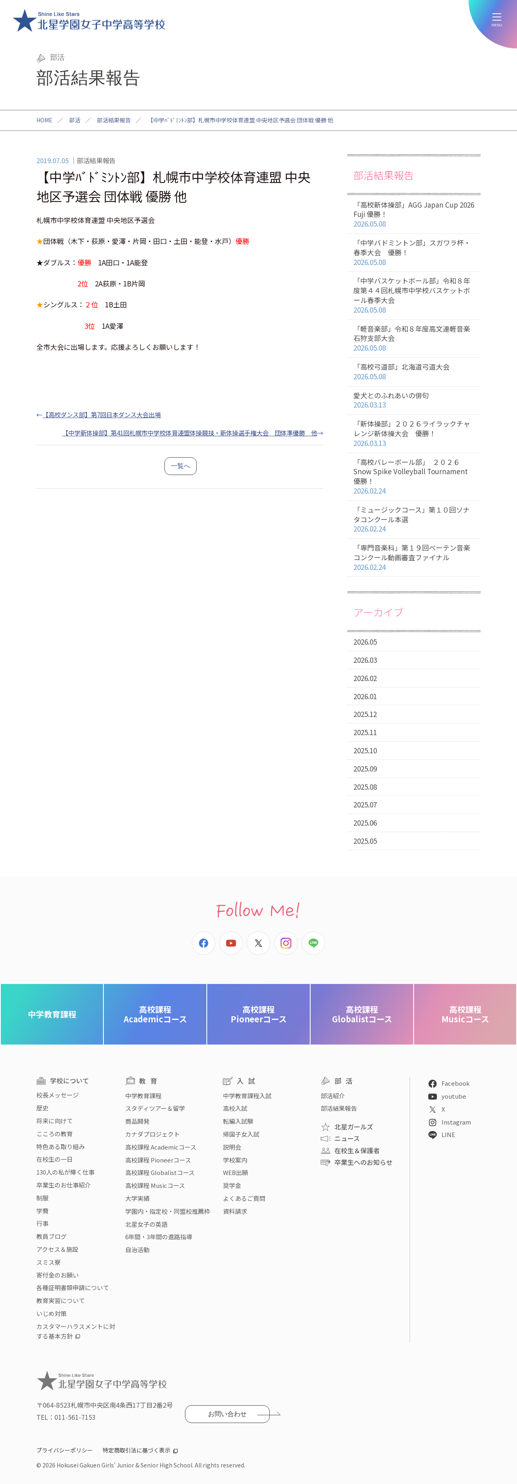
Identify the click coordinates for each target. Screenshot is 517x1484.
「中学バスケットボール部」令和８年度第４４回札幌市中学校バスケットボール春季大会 (414, 295)
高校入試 (235, 1108)
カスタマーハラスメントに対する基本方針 (75, 1331)
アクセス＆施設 (57, 1249)
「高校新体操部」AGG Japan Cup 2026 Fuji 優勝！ (414, 214)
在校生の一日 (54, 1159)
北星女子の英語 (146, 1224)
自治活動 (137, 1249)
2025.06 (365, 823)
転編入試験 (238, 1121)
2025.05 (365, 841)
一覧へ (180, 466)
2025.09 (365, 768)
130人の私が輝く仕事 (65, 1172)
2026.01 (365, 696)
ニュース (347, 1138)
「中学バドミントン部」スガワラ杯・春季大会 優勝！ (414, 252)
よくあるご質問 (244, 1198)
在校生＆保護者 (357, 1150)
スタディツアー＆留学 (155, 1108)
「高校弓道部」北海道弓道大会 (414, 372)
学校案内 (235, 1160)
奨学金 (232, 1185)
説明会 (232, 1147)
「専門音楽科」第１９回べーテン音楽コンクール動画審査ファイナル (414, 557)
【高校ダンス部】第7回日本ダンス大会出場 (101, 414)
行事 (42, 1223)
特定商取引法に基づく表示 (136, 1450)
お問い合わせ (227, 1414)
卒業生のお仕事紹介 (63, 1185)
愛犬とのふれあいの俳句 (414, 400)
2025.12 (365, 714)
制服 (42, 1198)
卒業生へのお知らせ (363, 1162)
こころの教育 (54, 1133)
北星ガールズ (353, 1126)
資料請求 (235, 1211)
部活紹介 (333, 1095)
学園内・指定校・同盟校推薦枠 (167, 1211)
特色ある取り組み (60, 1146)
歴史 (42, 1108)
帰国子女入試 (241, 1134)
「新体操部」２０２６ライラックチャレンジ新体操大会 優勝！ (414, 433)
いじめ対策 (51, 1313)
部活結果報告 (114, 120)
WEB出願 (235, 1172)
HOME (44, 120)
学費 (42, 1211)
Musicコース (465, 1014)
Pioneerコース (259, 1014)
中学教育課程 (52, 1014)
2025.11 (365, 732)
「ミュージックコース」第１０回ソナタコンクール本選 (414, 519)
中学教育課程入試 (247, 1095)
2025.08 (365, 787)
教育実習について (60, 1300)
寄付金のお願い (57, 1275)
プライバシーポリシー (64, 1450)
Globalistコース (362, 1014)
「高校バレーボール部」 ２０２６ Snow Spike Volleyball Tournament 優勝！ (414, 476)
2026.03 (365, 660)
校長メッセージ (57, 1095)
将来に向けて (54, 1120)
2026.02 (365, 678)
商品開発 (137, 1121)
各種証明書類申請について (72, 1287)
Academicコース (155, 1014)
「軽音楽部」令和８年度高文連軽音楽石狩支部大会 (414, 338)
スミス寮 (48, 1262)
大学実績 (137, 1198)
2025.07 (365, 804)
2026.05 (365, 642)
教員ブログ (51, 1236)
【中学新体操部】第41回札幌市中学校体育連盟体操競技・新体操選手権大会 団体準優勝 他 (189, 432)
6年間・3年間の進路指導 (158, 1236)
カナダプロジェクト (152, 1134)
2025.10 (365, 750)
